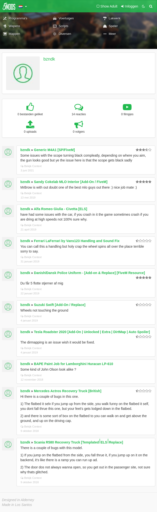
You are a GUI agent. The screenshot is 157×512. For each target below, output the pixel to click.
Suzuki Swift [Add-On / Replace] (59, 305)
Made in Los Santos (17, 505)
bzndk (49, 59)
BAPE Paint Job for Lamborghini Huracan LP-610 (73, 364)
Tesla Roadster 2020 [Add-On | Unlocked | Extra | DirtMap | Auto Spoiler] (92, 332)
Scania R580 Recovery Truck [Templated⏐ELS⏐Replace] (78, 442)
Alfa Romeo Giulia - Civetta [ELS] (60, 209)
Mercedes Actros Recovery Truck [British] (67, 391)
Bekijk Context (31, 166)
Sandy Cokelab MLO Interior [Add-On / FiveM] (70, 182)
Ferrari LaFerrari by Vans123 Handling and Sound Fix (76, 241)
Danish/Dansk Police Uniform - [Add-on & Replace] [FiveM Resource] (89, 273)
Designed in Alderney (18, 500)
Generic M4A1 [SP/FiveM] (54, 150)
